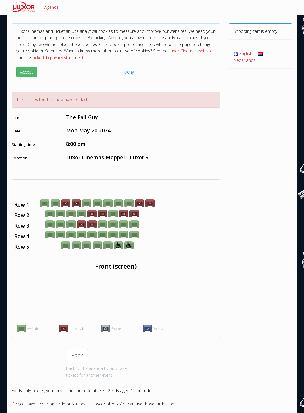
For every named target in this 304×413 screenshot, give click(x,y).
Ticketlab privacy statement (58, 57)
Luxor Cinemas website (191, 51)
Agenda (51, 7)
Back (77, 355)
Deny (129, 72)
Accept (26, 72)
